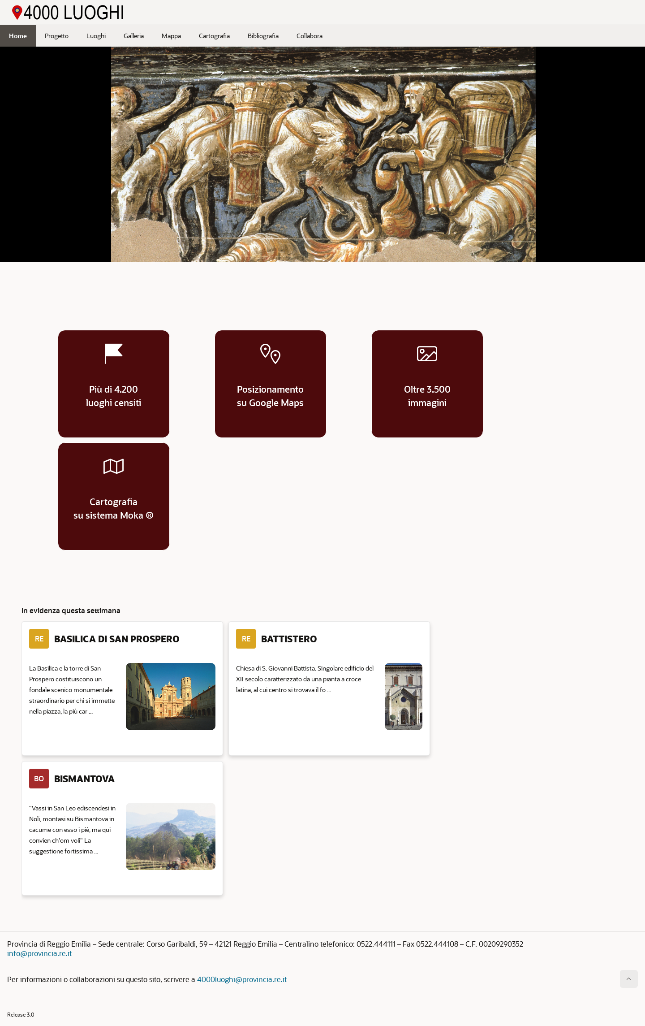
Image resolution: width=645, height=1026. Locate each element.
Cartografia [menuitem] (214, 35)
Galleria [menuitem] (134, 35)
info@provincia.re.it (39, 953)
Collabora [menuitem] (309, 35)
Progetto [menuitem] (57, 35)
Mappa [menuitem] (171, 35)
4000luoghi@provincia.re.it (242, 979)
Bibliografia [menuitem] (263, 35)
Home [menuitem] (18, 35)
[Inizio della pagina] (629, 979)
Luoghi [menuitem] (96, 35)
